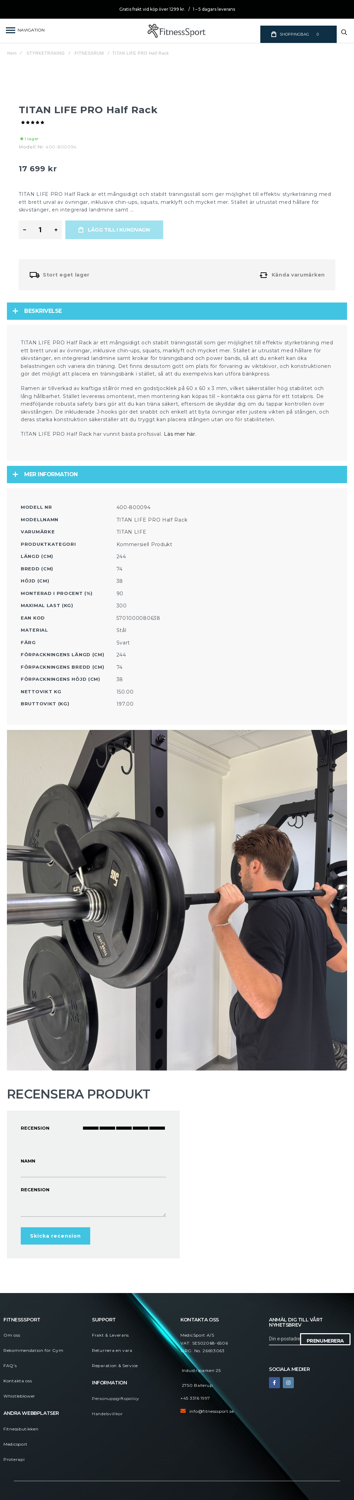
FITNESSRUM (89, 53)
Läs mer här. (180, 434)
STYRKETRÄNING (46, 53)
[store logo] (177, 30)
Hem (12, 53)
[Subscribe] (325, 1339)
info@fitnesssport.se (211, 1411)
